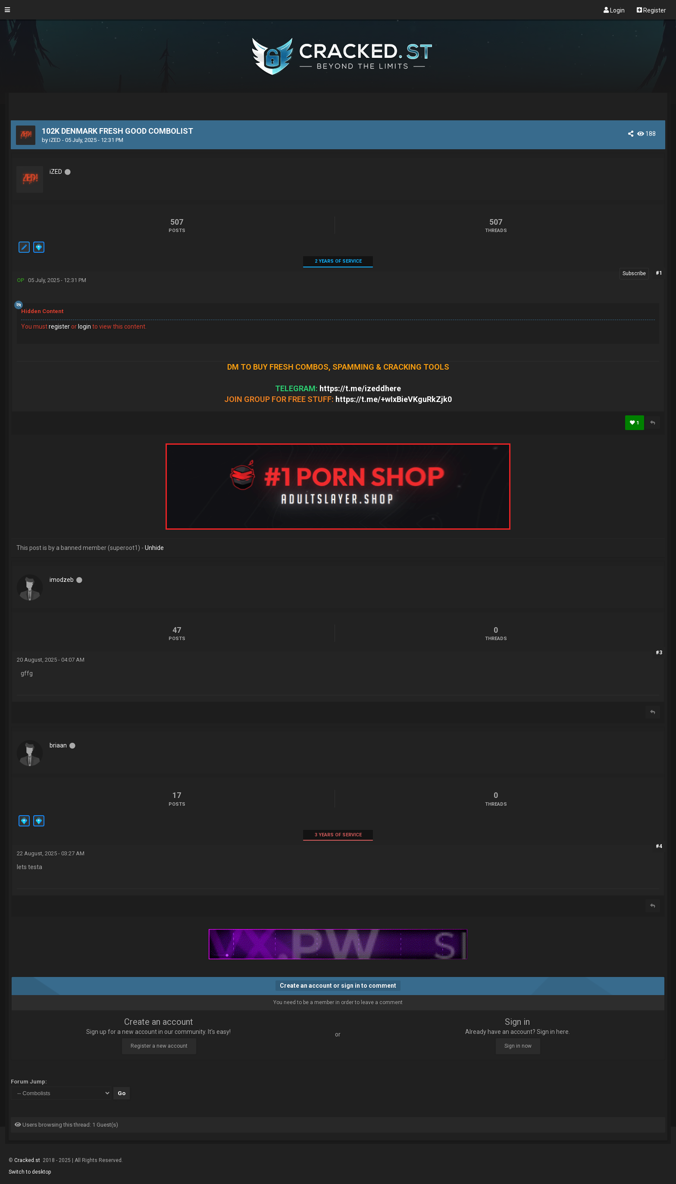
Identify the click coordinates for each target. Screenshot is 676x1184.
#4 (659, 846)
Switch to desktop (30, 1172)
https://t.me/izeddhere (360, 388)
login (84, 326)
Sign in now (518, 1046)
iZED (55, 140)
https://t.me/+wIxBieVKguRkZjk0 (393, 399)
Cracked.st (27, 1160)
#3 (659, 653)
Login (614, 9)
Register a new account (159, 1046)
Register (651, 9)
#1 (659, 273)
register (59, 326)
